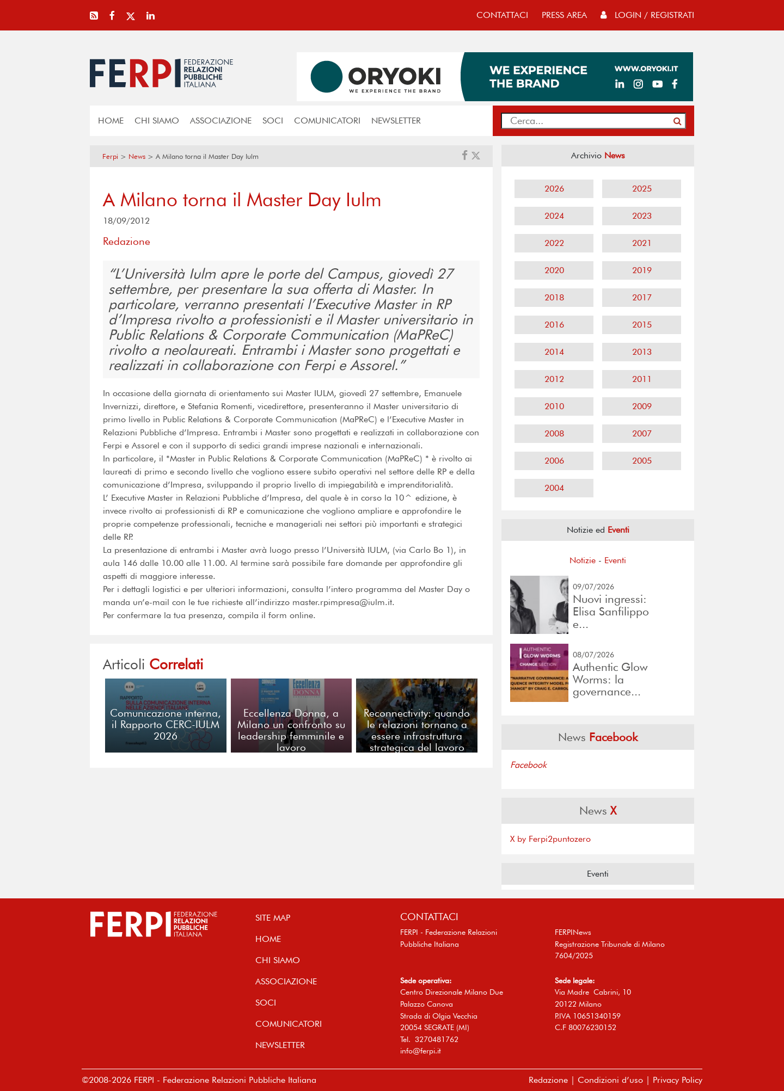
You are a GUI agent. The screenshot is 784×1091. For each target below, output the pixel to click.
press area (564, 15)
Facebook (528, 765)
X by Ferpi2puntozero (550, 839)
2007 (642, 433)
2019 (642, 270)
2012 (554, 379)
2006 (554, 460)
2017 (642, 297)
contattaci (502, 15)
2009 (642, 406)
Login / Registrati (647, 15)
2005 (642, 460)
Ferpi (110, 156)
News (136, 156)
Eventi (615, 560)
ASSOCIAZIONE (221, 120)
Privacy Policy (677, 1080)
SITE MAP (272, 918)
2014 (554, 352)
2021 (642, 243)
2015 (642, 324)
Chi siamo (156, 120)
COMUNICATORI (327, 120)
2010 (554, 406)
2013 (642, 352)
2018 (554, 297)
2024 (554, 216)
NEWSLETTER (396, 120)
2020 (554, 270)
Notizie (582, 560)
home (111, 120)
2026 (554, 188)
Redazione (548, 1080)
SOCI (272, 120)
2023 (642, 216)
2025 (642, 188)
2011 (642, 379)
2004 (554, 488)
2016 (554, 324)
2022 (554, 243)
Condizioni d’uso (610, 1080)
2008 (554, 433)
